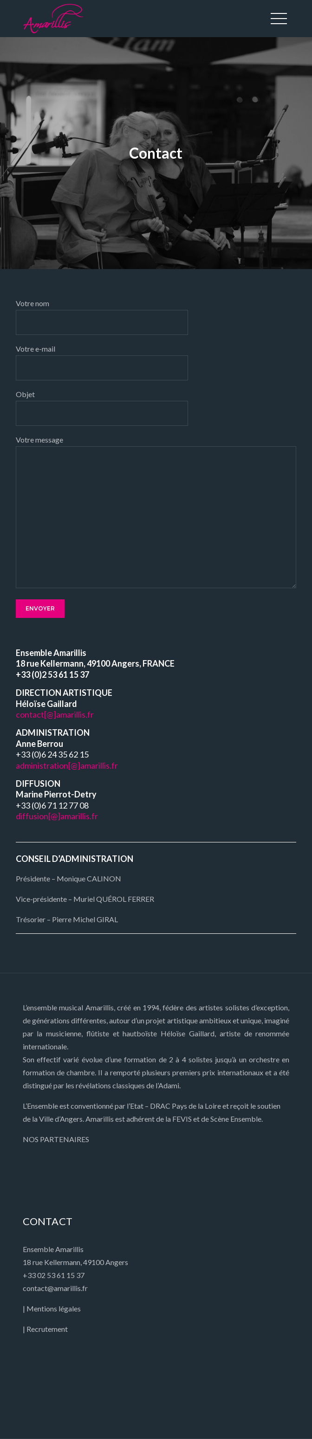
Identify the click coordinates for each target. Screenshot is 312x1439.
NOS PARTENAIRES (56, 1139)
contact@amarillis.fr (55, 1288)
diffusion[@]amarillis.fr (57, 816)
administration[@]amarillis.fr (67, 765)
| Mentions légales (52, 1308)
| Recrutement (45, 1328)
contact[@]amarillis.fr (55, 714)
